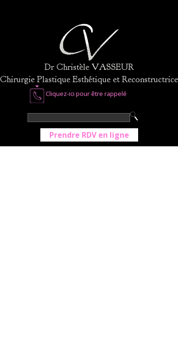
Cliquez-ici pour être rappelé (78, 94)
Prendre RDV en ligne (89, 135)
